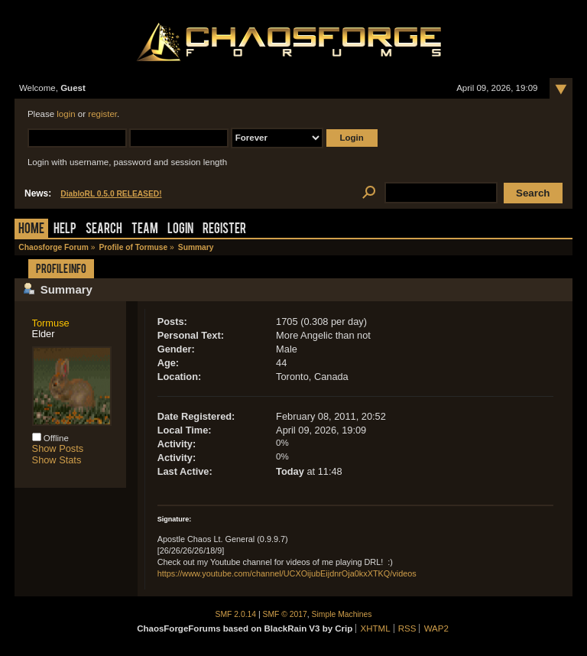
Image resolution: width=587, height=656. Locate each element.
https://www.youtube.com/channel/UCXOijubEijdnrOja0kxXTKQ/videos (287, 573)
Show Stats (57, 460)
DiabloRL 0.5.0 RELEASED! (110, 194)
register (102, 114)
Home (31, 229)
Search (104, 229)
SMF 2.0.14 (236, 614)
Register (224, 229)
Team (144, 229)
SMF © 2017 (285, 614)
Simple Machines (342, 614)
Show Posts (58, 448)
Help (65, 229)
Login (180, 229)
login (66, 114)
